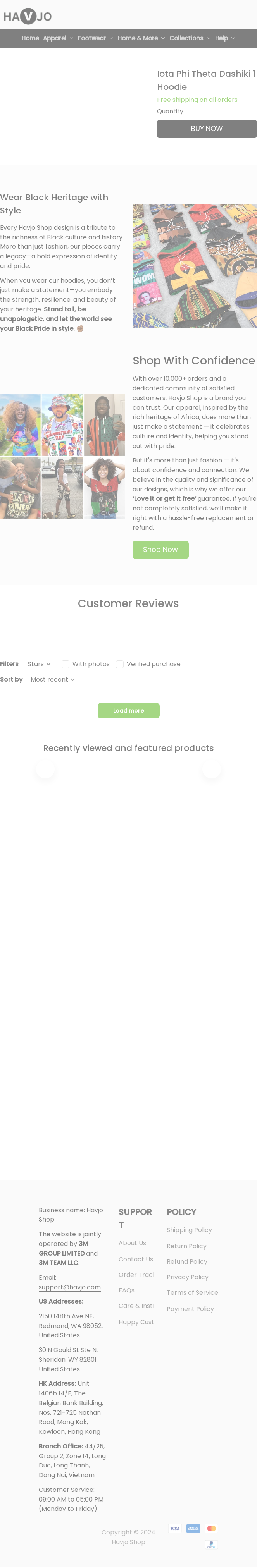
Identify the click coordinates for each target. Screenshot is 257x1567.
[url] (70, 1287)
